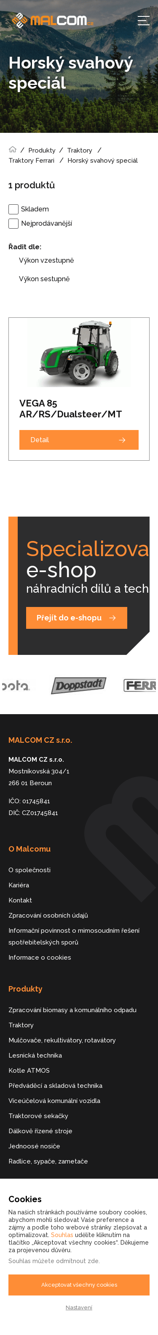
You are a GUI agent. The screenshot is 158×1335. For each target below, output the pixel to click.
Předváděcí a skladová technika (55, 1086)
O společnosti (29, 870)
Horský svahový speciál (103, 160)
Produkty (42, 150)
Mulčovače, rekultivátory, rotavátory (62, 1040)
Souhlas (62, 1235)
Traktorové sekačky (38, 1116)
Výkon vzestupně (46, 260)
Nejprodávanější (46, 223)
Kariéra (18, 885)
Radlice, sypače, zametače (48, 1161)
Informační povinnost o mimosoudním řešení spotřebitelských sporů (73, 936)
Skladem (35, 209)
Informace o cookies (39, 957)
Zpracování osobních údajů (48, 915)
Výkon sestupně (44, 279)
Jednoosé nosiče (34, 1146)
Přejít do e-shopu (69, 617)
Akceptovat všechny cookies (79, 1285)
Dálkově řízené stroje (40, 1131)
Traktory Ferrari (31, 160)
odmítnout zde (77, 1261)
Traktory (79, 150)
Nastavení (79, 1307)
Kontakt (20, 900)
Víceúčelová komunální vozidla (54, 1101)
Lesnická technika (35, 1055)
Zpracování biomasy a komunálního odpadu (72, 1010)
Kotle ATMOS (29, 1070)
